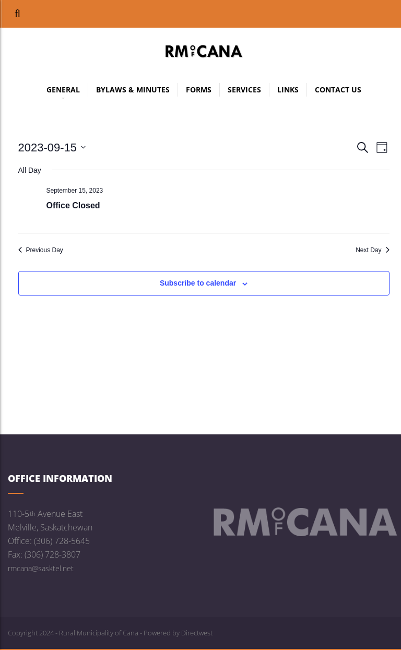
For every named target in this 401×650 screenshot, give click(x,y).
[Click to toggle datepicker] (52, 147)
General (63, 91)
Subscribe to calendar (198, 283)
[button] (17, 14)
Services (244, 89)
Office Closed (73, 205)
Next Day (372, 250)
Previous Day (40, 250)
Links (288, 89)
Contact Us (338, 89)
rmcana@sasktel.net (41, 568)
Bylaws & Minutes (133, 89)
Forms (198, 89)
